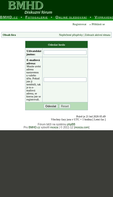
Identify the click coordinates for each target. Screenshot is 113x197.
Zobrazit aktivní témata (97, 34)
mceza (54, 127)
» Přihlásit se (97, 24)
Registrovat (79, 24)
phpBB (71, 124)
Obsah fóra (9, 34)
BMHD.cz (34, 127)
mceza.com (82, 127)
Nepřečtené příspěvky (71, 34)
